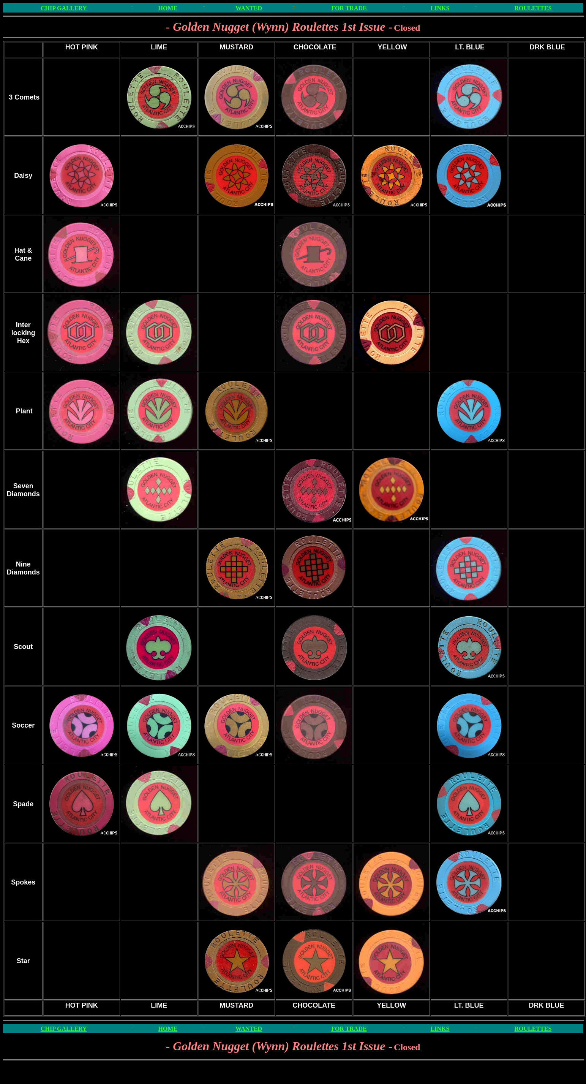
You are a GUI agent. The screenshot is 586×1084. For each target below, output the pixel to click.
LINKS (440, 8)
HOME (167, 8)
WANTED (248, 8)
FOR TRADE (349, 8)
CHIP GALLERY (64, 8)
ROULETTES (533, 8)
